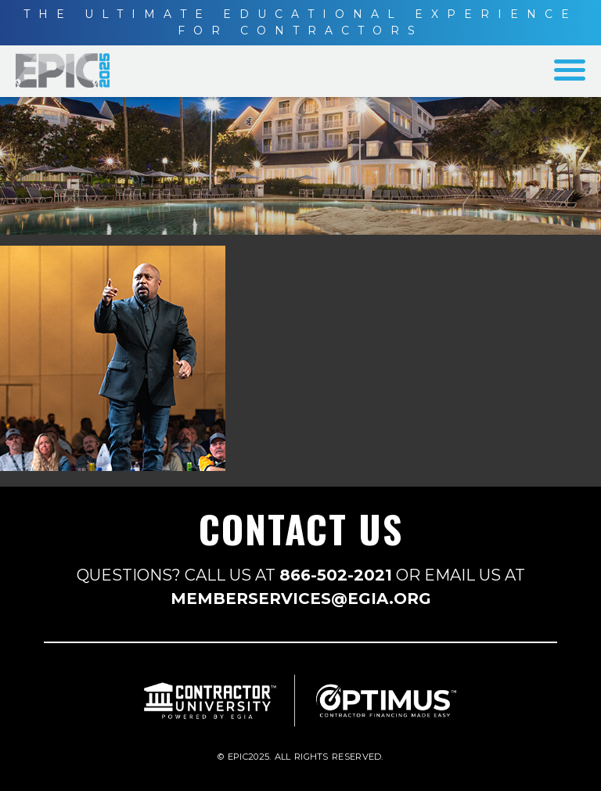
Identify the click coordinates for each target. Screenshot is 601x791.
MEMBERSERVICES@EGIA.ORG (301, 598)
